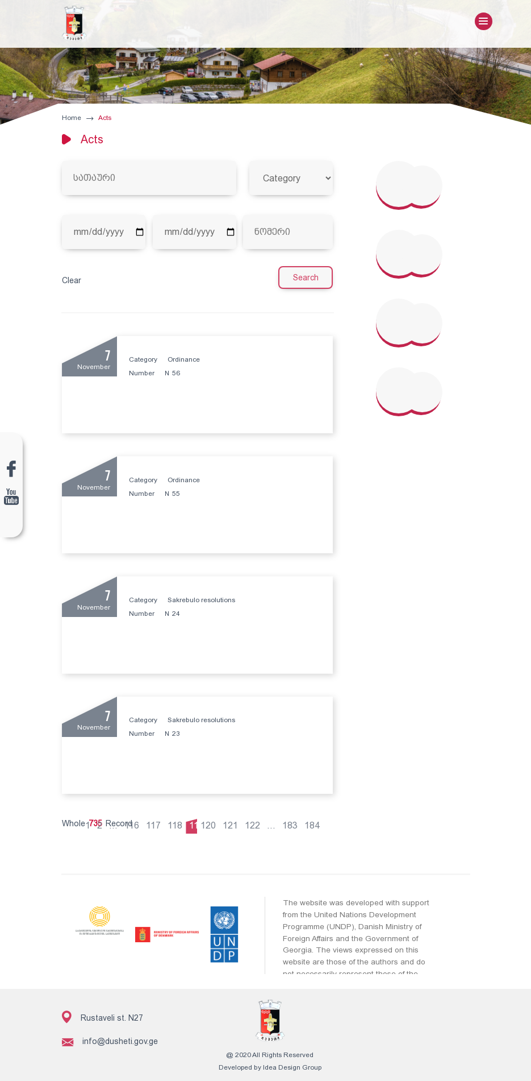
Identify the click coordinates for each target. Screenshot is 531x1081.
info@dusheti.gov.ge (109, 1038)
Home (71, 118)
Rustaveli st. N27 (102, 1013)
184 (314, 822)
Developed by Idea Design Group (265, 1064)
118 (177, 822)
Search (307, 278)
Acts (103, 118)
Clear (71, 280)
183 (292, 822)
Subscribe (446, 1047)
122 (254, 822)
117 (155, 822)
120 (210, 822)
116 (134, 822)
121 (232, 822)
